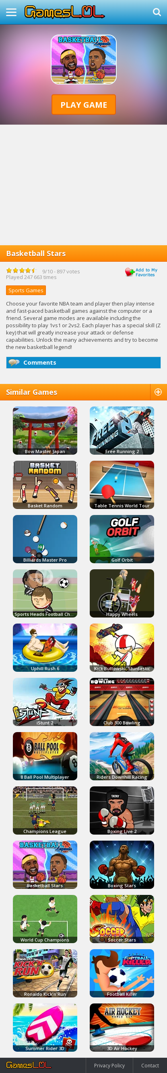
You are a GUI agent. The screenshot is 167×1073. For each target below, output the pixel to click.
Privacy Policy (109, 1065)
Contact (150, 1065)
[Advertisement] (83, 185)
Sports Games (25, 290)
